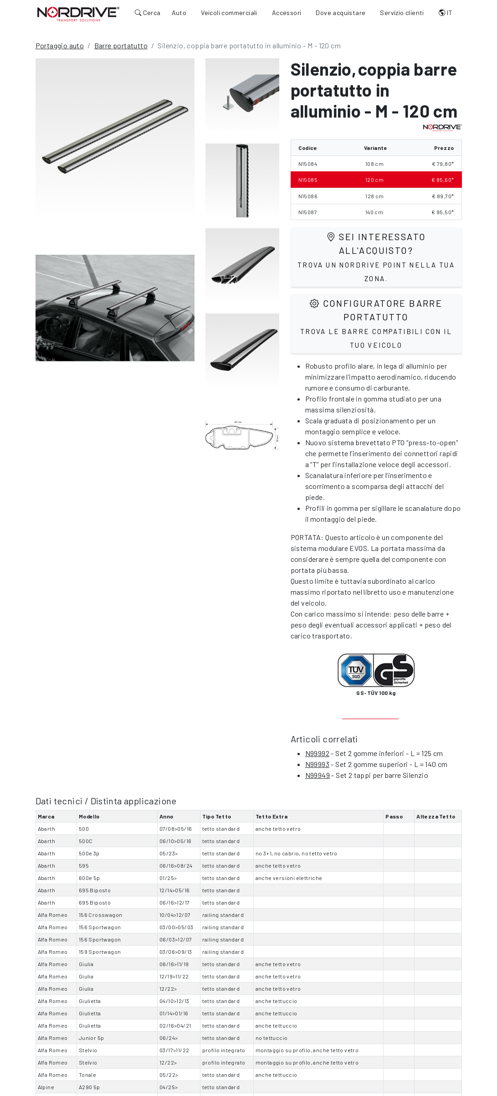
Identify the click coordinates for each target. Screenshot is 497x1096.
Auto (179, 12)
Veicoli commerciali (229, 12)
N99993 (317, 764)
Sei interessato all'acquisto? (376, 257)
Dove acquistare (340, 12)
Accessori (287, 12)
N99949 (317, 775)
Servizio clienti (402, 12)
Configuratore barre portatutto (376, 323)
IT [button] (446, 12)
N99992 (317, 753)
